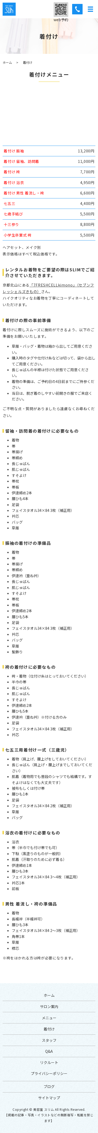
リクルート (49, 1062)
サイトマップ (49, 1097)
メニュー (49, 1017)
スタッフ (49, 1040)
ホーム (7, 62)
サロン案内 (49, 1006)
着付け (49, 1029)
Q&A (49, 1051)
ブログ (49, 1086)
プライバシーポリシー (49, 1073)
